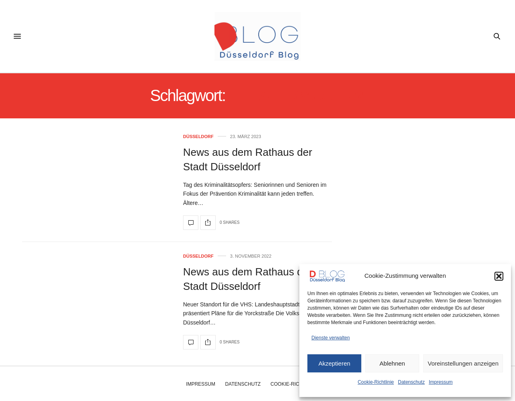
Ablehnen (392, 363)
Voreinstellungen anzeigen (463, 363)
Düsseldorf (198, 136)
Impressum (441, 382)
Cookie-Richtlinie (376, 382)
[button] (499, 276)
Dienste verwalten (330, 338)
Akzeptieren (334, 363)
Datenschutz (411, 382)
